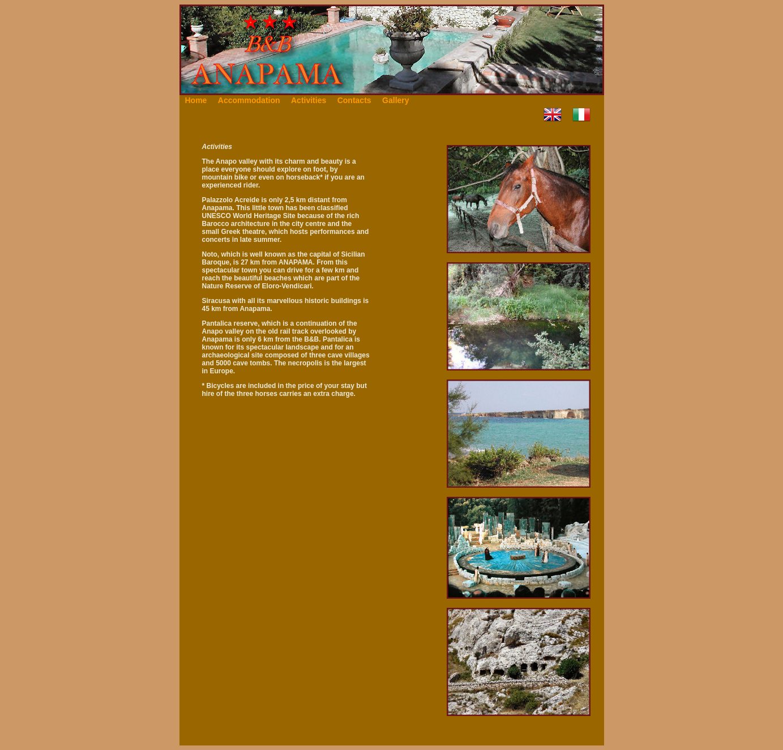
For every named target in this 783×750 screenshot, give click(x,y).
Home (196, 100)
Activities (308, 100)
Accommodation (249, 100)
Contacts (354, 100)
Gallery (395, 100)
